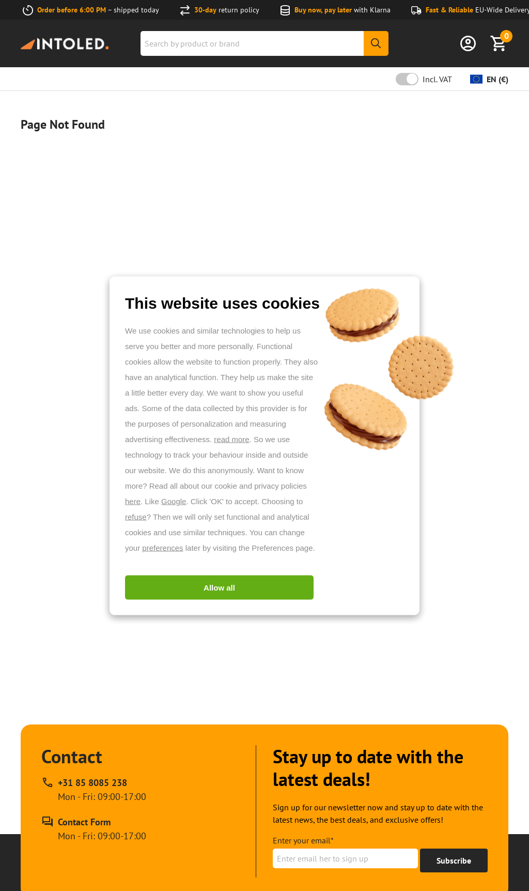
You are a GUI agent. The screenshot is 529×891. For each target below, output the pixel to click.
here (133, 500)
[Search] (376, 43)
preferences (162, 547)
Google (173, 500)
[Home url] (64, 43)
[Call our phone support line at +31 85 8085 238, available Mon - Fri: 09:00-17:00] (93, 789)
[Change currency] (489, 79)
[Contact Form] (93, 829)
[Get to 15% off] (454, 860)
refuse (136, 516)
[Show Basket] (499, 43)
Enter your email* (303, 840)
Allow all (219, 587)
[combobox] (264, 43)
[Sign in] (468, 43)
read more (231, 438)
